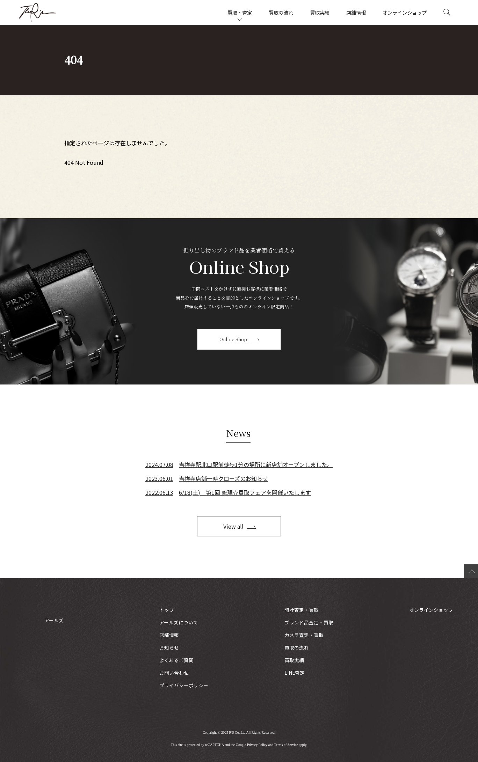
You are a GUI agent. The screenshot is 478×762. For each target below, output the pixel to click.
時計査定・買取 (301, 609)
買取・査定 (239, 12)
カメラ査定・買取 (304, 634)
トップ (166, 609)
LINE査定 (294, 672)
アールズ (54, 12)
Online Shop (233, 339)
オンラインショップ (405, 12)
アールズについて (178, 622)
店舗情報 (356, 12)
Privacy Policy (257, 745)
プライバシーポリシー (183, 685)
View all (233, 526)
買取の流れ (281, 12)
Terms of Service (286, 745)
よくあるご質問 (176, 660)
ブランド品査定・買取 (308, 622)
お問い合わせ (174, 672)
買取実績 (319, 12)
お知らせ (169, 647)
